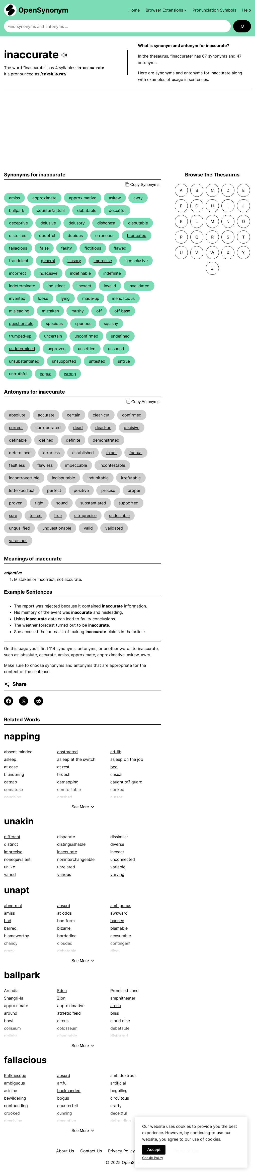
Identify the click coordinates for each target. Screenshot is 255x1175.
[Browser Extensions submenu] (166, 10)
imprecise (103, 260)
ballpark (16, 210)
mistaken (50, 310)
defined (46, 440)
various (64, 874)
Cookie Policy (152, 1162)
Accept (153, 1154)
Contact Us (91, 1150)
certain (73, 414)
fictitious (92, 248)
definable (18, 440)
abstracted (67, 751)
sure (13, 515)
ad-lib (115, 751)
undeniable (119, 515)
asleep (10, 759)
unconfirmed (86, 336)
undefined (120, 336)
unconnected (122, 859)
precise (108, 490)
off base (122, 310)
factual (135, 452)
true (58, 515)
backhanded (68, 1090)
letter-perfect (22, 490)
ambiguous (120, 905)
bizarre (63, 928)
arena (115, 1005)
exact (111, 452)
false (44, 248)
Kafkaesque (15, 1075)
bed (114, 766)
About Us (65, 1150)
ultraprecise (85, 515)
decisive (131, 427)
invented (17, 298)
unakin (19, 821)
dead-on (103, 427)
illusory (74, 260)
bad (7, 920)
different (12, 836)
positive (81, 490)
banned (117, 920)
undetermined (22, 348)
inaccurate (67, 851)
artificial (118, 1083)
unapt (17, 890)
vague (45, 373)
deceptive (18, 222)
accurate (46, 414)
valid (88, 528)
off (99, 310)
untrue (124, 361)
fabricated (136, 235)
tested (36, 515)
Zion (61, 998)
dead (78, 427)
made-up (90, 298)
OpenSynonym (43, 10)
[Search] (242, 26)
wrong (70, 373)
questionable (21, 323)
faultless (17, 465)
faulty (66, 248)
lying (65, 298)
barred (10, 928)
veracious (18, 540)
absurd (63, 905)
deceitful (117, 210)
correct (16, 427)
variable (117, 866)
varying (117, 874)
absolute (17, 414)
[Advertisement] (127, 130)
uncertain (53, 336)
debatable (86, 210)
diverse (117, 844)
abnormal (13, 905)
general (48, 260)
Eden (62, 990)
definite (73, 440)
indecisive (48, 273)
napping (22, 736)
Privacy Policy (121, 1150)
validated (114, 528)
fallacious (18, 248)
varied (10, 874)
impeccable (76, 465)
